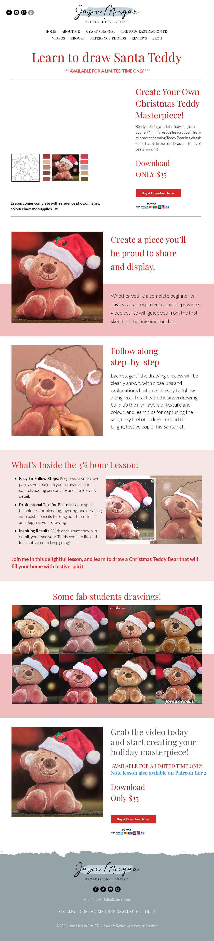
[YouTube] (16, 12)
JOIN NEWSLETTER (124, 911)
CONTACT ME (91, 911)
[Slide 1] (52, 429)
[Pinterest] (31, 12)
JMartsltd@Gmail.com (113, 899)
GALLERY (67, 911)
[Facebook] (9, 12)
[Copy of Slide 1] (62, 429)
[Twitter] (103, 889)
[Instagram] (24, 12)
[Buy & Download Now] (158, 193)
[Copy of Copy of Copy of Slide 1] (57, 429)
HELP (150, 911)
